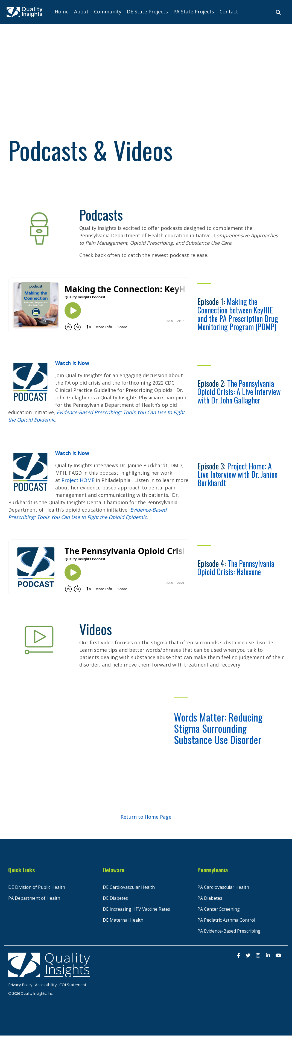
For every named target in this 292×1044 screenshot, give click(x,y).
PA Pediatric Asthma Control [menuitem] (226, 920)
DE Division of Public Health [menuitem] (36, 887)
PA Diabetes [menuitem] (209, 898)
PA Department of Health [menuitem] (34, 898)
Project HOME (78, 480)
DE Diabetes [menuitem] (115, 898)
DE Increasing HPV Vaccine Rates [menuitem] (136, 909)
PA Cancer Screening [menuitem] (218, 909)
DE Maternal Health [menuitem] (123, 920)
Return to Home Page (146, 817)
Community (107, 11)
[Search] (278, 12)
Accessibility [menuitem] (46, 984)
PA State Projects (193, 11)
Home (62, 11)
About (81, 11)
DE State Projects (147, 11)
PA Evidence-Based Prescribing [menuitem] (229, 931)
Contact (229, 11)
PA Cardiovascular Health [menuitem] (223, 887)
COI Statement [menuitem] (72, 984)
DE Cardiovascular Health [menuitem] (129, 887)
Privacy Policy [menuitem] (20, 984)
